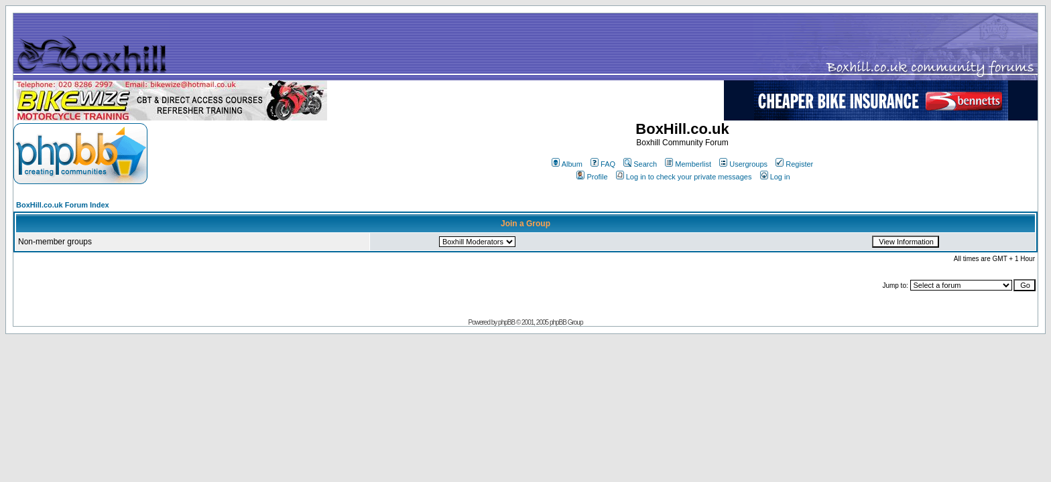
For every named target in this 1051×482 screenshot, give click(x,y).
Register (794, 164)
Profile (591, 177)
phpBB (506, 322)
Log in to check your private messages (684, 177)
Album (567, 164)
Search (640, 164)
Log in (775, 177)
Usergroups (743, 164)
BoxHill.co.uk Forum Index (62, 205)
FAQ (603, 164)
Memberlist (688, 164)
